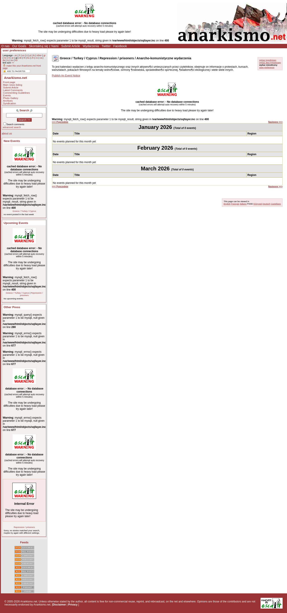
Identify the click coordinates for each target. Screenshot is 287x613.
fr (19, 55)
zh (32, 58)
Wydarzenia (91, 46)
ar (13, 58)
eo (12, 60)
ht (25, 58)
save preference (266, 67)
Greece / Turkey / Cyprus (24, 211)
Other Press (12, 307)
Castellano (276, 204)
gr (45, 55)
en (16, 55)
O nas (5, 46)
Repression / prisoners (24, 527)
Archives (8, 100)
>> (12, 62)
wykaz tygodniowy (267, 60)
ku (28, 58)
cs (37, 58)
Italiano (243, 204)
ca (41, 58)
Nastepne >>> (275, 122)
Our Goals (19, 46)
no (5, 58)
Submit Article (70, 46)
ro (8, 60)
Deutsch (266, 204)
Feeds (24, 542)
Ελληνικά (258, 204)
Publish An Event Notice (66, 75)
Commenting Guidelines (16, 92)
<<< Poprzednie (60, 122)
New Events (12, 141)
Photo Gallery (10, 98)
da (4, 60)
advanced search (12, 127)
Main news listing (12, 85)
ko (16, 60)
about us (7, 133)
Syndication (9, 103)
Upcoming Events (16, 223)
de (20, 58)
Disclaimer (59, 604)
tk (34, 55)
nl (9, 58)
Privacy (73, 604)
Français (235, 204)
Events (7, 95)
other (39, 55)
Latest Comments (13, 90)
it (27, 55)
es (23, 55)
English (227, 204)
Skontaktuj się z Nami (44, 46)
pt (30, 55)
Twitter (106, 46)
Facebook (120, 46)
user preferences (14, 50)
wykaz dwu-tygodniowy (270, 62)
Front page (9, 82)
